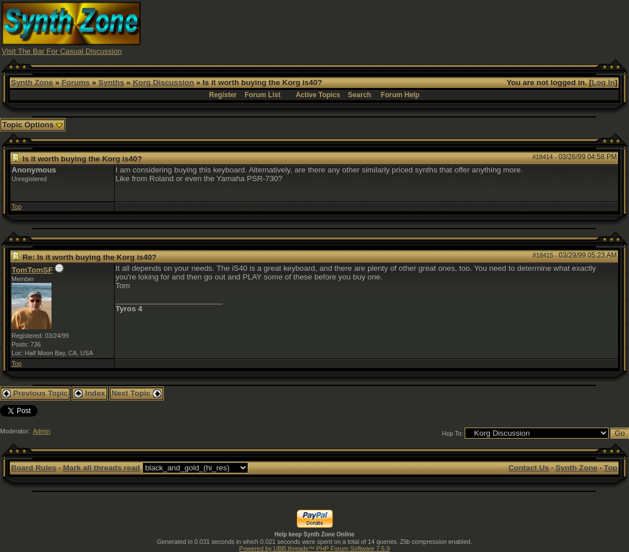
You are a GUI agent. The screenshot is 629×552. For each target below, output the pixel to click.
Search (359, 95)
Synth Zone (32, 82)
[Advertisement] (416, 28)
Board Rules (34, 467)
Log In (603, 82)
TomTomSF (32, 270)
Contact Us (528, 467)
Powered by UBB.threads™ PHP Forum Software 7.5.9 (314, 548)
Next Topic (136, 393)
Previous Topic (35, 393)
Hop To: (453, 433)
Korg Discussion (163, 82)
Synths (111, 82)
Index (89, 393)
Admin (41, 431)
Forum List (263, 95)
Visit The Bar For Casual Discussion (62, 51)
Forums (75, 82)
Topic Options (32, 124)
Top (16, 206)
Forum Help (400, 95)
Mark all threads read (101, 467)
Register (223, 95)
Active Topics (318, 95)
